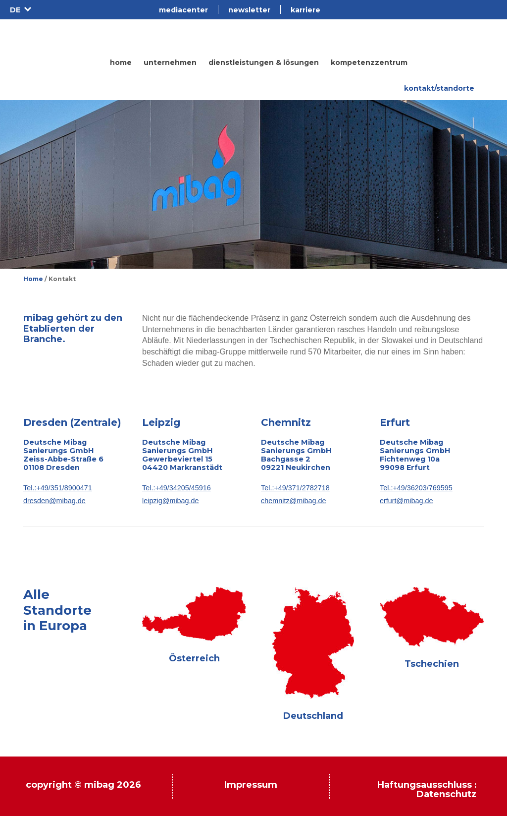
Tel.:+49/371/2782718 (295, 488)
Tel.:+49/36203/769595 (416, 488)
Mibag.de (49, 36)
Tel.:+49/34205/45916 (176, 488)
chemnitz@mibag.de (293, 501)
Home (33, 279)
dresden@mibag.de (54, 501)
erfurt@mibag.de (406, 501)
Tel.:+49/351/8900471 (57, 488)
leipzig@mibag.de (170, 501)
